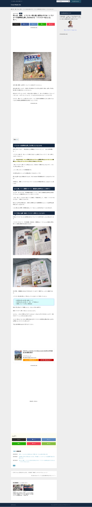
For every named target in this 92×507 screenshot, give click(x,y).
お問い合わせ (75, 1)
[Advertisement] (34, 40)
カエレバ (28, 355)
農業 (14, 451)
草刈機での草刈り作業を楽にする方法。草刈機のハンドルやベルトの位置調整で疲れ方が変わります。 (37, 457)
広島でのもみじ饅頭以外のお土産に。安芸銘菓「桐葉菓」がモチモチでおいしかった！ (30, 472)
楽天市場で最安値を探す (45, 359)
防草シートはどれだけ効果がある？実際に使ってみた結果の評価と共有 (33, 454)
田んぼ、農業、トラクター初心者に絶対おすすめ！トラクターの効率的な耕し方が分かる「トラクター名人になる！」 (37, 461)
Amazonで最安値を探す (30, 359)
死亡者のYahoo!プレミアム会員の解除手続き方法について (43, 475)
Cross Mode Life (16, 5)
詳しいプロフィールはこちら (70, 29)
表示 (17, 139)
